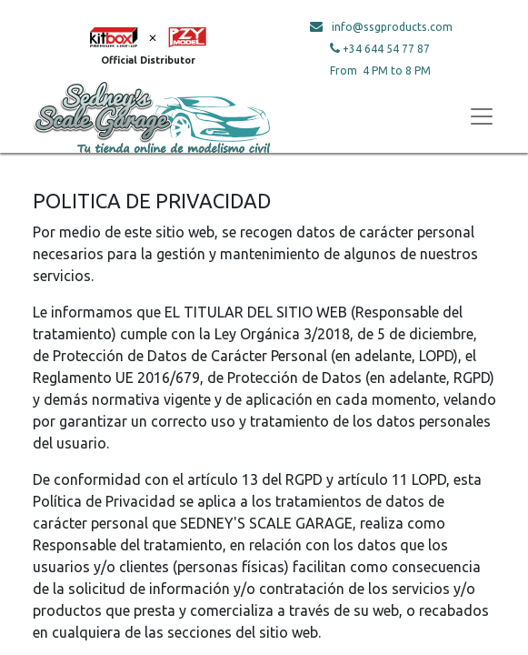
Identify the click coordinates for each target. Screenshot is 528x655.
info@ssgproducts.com (392, 27)
